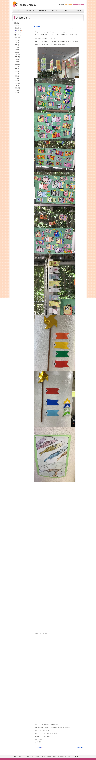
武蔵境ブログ (73, 28)
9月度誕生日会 (18, 28)
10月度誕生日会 (18, 25)
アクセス (66, 10)
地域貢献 (54, 10)
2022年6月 (17, 44)
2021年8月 (17, 59)
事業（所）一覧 (42, 10)
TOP (18, 10)
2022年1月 (17, 52)
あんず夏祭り (18, 27)
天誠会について (30, 10)
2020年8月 (17, 68)
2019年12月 (17, 82)
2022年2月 (17, 51)
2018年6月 (17, 92)
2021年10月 (17, 57)
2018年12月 (17, 87)
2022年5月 (17, 45)
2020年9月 (17, 66)
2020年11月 (17, 64)
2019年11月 (17, 83)
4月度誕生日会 (78, 747)
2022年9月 (17, 39)
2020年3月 (17, 76)
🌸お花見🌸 (39, 747)
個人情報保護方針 (62, 756)
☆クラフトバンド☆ (19, 32)
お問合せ (78, 756)
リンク (54, 756)
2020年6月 (17, 71)
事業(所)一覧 (30, 756)
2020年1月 (17, 80)
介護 (70, 28)
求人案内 (78, 10)
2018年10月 (17, 88)
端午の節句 (37, 26)
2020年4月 (17, 75)
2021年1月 (17, 63)
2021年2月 (17, 61)
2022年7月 (17, 42)
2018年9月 (17, 90)
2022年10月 (17, 37)
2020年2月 (17, 78)
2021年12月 (17, 54)
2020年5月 (17, 73)
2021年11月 (17, 56)
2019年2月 (17, 85)
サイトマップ (71, 756)
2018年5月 (17, 94)
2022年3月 (17, 49)
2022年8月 (17, 40)
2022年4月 (17, 47)
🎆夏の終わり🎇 (18, 30)
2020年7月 (17, 70)
